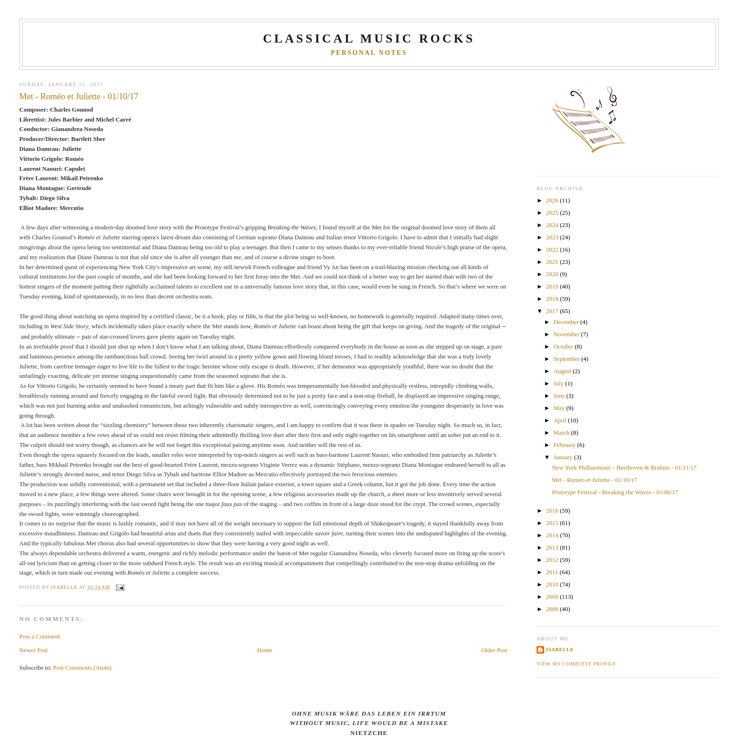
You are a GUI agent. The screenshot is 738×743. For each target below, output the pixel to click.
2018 (553, 298)
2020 (553, 274)
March (562, 432)
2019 (553, 286)
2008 (553, 608)
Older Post (494, 650)
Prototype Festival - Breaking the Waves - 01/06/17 (615, 492)
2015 (553, 522)
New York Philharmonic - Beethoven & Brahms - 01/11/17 (624, 467)
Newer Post (33, 650)
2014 (553, 535)
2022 (553, 249)
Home (264, 650)
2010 (553, 584)
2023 (553, 237)
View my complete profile (576, 663)
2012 (553, 559)
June (560, 395)
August (563, 371)
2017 (553, 311)
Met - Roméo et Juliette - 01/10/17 (594, 479)
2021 (553, 261)
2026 (553, 200)
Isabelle (560, 649)
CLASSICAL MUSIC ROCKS (369, 38)
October (564, 346)
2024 (553, 224)
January (564, 457)
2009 (553, 596)
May (560, 407)
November (567, 334)
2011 (553, 572)
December (567, 321)
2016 (553, 510)
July (559, 383)
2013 (553, 547)
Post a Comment (39, 636)
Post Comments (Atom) (82, 667)
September (568, 358)
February (565, 444)
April (561, 420)
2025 (553, 212)
